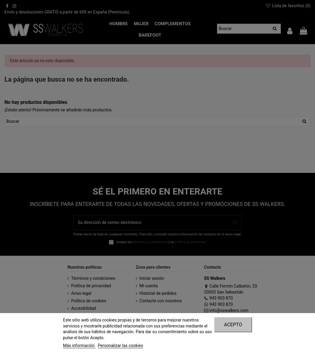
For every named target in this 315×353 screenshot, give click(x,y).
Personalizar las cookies (120, 345)
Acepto (233, 324)
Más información (79, 345)
